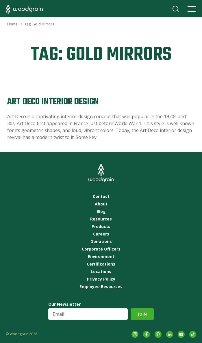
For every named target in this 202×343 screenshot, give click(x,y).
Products (101, 226)
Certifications (101, 264)
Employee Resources (101, 286)
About (101, 204)
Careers (101, 234)
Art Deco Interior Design (53, 102)
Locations (101, 271)
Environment (101, 256)
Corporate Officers (101, 249)
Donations (101, 241)
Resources (101, 219)
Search (176, 9)
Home (12, 24)
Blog (101, 211)
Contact (101, 196)
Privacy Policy (101, 279)
